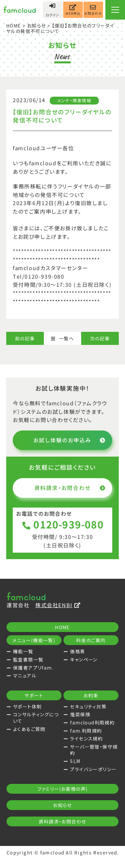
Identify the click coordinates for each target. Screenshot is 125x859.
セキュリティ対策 (88, 706)
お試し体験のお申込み (69, 440)
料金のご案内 (90, 640)
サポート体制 (27, 706)
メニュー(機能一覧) (33, 640)
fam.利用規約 (86, 730)
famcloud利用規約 (92, 722)
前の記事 (25, 338)
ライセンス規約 (86, 738)
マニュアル (24, 675)
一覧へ (62, 338)
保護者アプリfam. (33, 667)
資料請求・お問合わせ (70, 488)
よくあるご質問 (29, 729)
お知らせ (36, 25)
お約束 (91, 695)
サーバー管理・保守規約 (93, 749)
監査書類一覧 (28, 659)
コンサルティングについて (36, 717)
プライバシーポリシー (93, 769)
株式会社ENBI (57, 605)
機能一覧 (23, 651)
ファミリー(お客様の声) (62, 789)
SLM (75, 761)
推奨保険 (80, 714)
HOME (13, 25)
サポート (34, 695)
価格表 (77, 651)
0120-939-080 (63, 524)
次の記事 (100, 338)
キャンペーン (83, 659)
